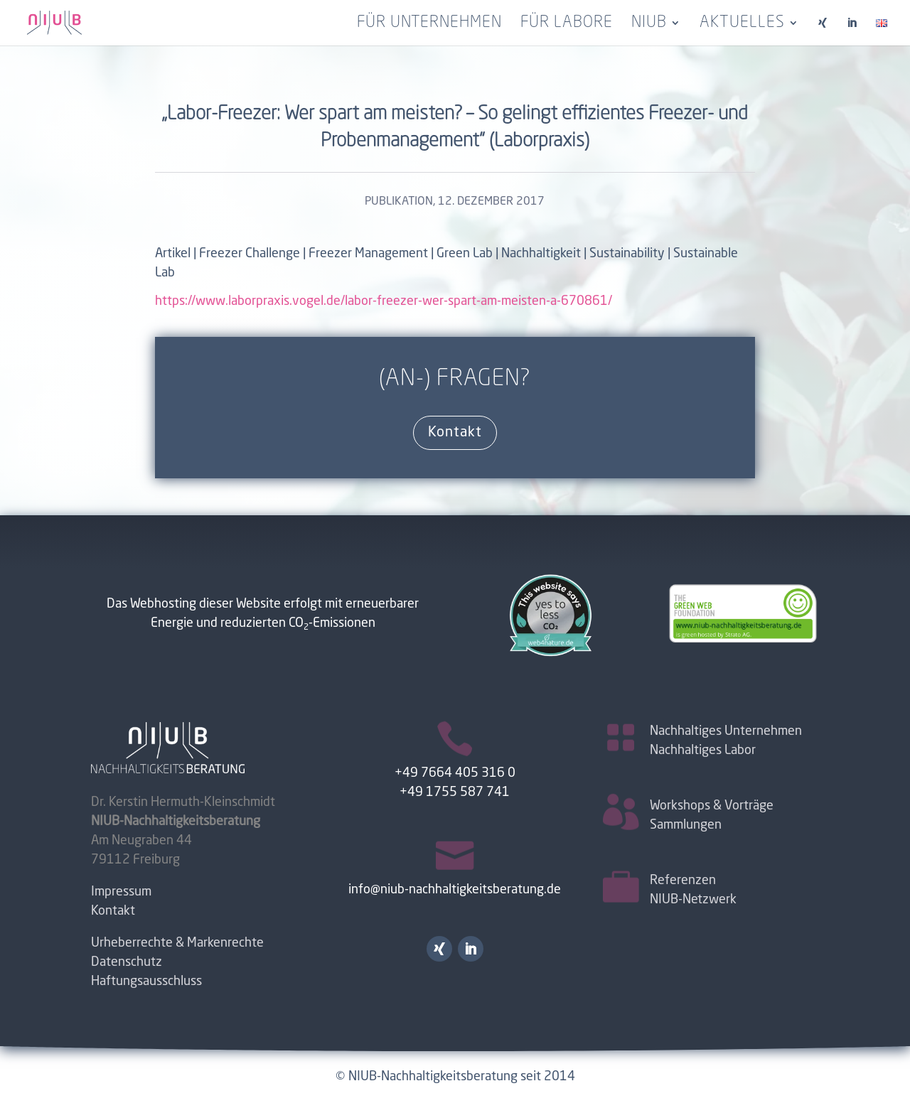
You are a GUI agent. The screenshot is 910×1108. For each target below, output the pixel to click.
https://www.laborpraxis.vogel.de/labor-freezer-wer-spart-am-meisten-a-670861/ (383, 301)
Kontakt (455, 433)
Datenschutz (126, 962)
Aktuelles (742, 24)
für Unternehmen (429, 24)
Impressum (121, 892)
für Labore (566, 24)
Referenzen (683, 880)
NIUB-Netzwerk (693, 899)
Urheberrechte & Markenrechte (177, 943)
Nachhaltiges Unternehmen (726, 731)
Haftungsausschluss (146, 981)
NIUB (649, 24)
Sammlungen (686, 825)
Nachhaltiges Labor (703, 750)
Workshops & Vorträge (712, 806)
